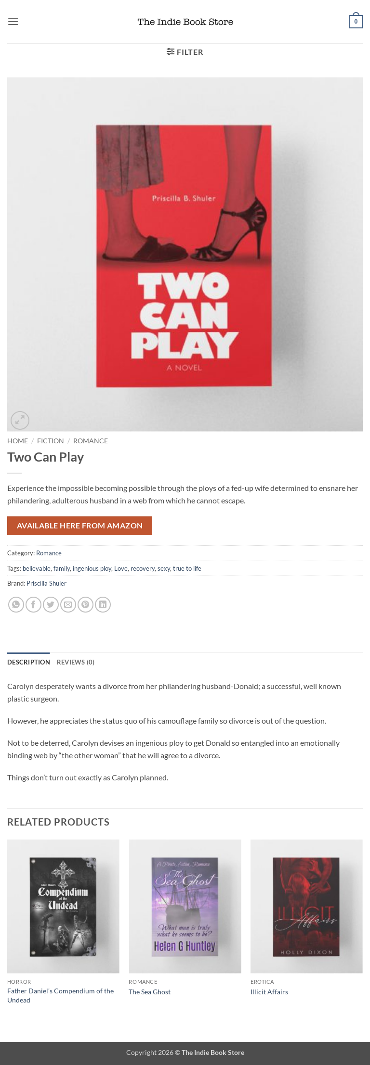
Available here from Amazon (80, 525)
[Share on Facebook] (33, 605)
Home (17, 441)
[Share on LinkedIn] (103, 605)
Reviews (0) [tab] (76, 662)
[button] (13, 21)
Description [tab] (28, 662)
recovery (143, 568)
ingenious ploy (92, 568)
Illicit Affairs (269, 992)
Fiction (50, 441)
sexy (164, 568)
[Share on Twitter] (51, 605)
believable (37, 568)
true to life (187, 568)
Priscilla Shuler (46, 583)
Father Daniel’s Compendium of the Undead (60, 995)
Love (121, 568)
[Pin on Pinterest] (85, 605)
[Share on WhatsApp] (16, 605)
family (61, 568)
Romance (90, 441)
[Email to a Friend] (68, 605)
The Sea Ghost (150, 992)
